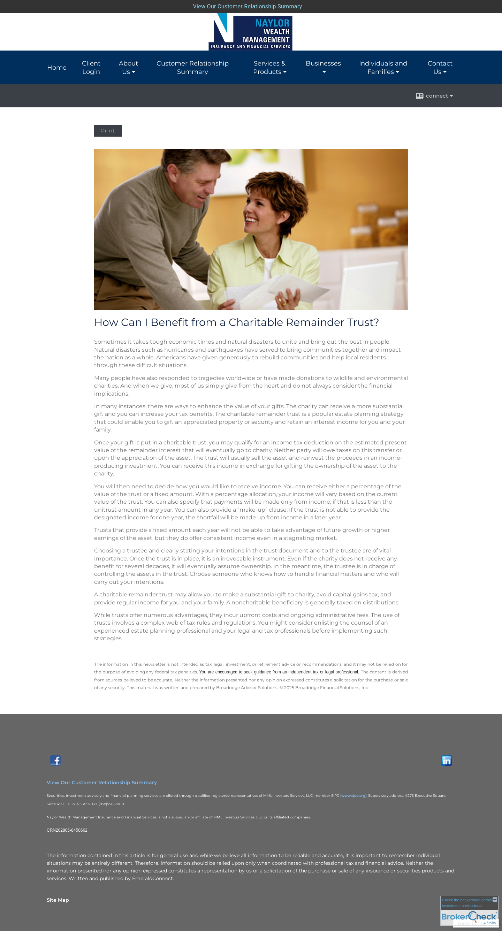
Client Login (91, 68)
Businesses (323, 63)
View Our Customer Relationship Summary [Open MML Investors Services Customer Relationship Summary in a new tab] (247, 6)
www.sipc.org (353, 795)
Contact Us (440, 68)
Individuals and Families (383, 68)
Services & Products (269, 68)
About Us (128, 68)
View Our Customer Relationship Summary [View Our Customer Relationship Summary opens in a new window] (102, 782)
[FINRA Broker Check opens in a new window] (469, 910)
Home (57, 67)
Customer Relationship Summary (193, 68)
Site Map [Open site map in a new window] (58, 900)
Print (108, 131)
